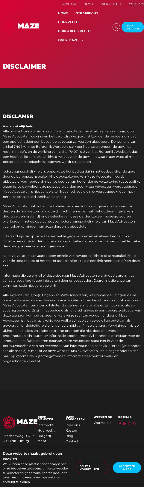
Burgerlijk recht (45, 438)
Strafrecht (45, 425)
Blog (69, 436)
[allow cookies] (127, 467)
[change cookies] (92, 467)
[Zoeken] (116, 27)
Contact (72, 441)
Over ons (73, 425)
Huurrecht (46, 430)
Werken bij (102, 423)
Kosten (71, 430)
